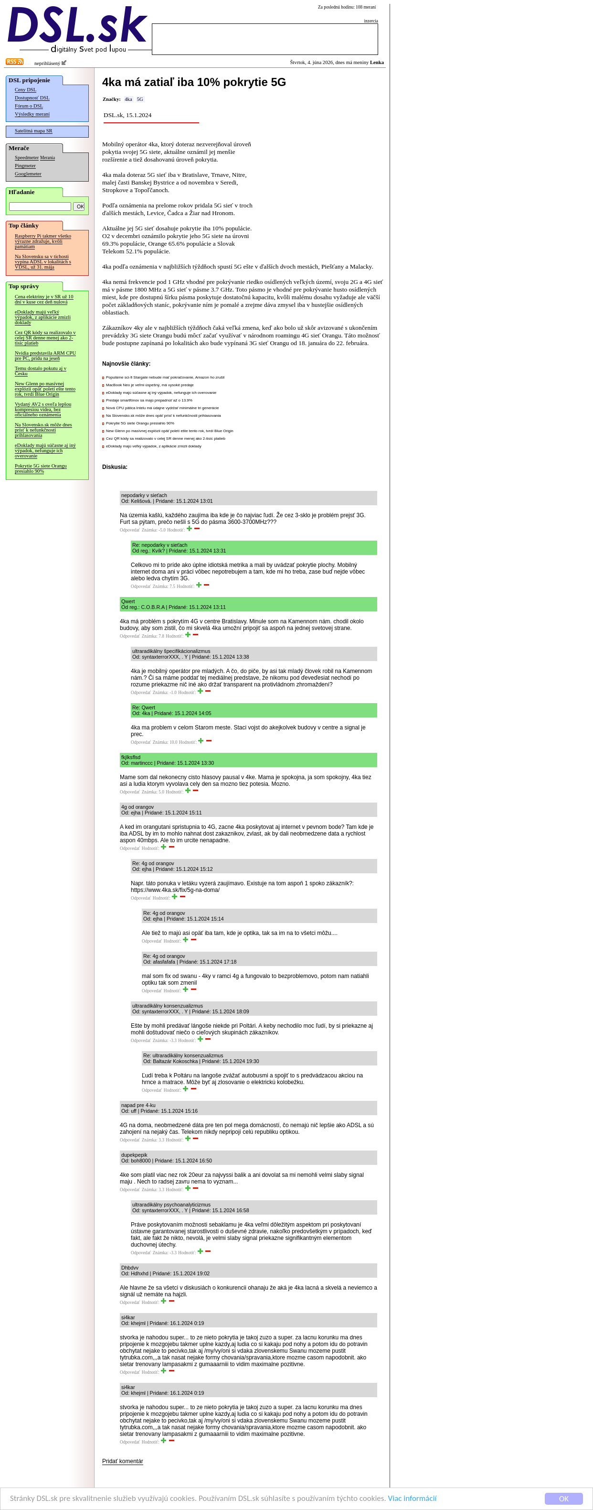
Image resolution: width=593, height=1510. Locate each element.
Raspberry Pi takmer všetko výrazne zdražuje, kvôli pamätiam (43, 241)
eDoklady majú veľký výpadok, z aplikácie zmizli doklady (43, 317)
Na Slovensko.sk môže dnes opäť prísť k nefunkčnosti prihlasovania (163, 415)
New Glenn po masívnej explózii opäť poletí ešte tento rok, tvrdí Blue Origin (45, 389)
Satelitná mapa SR (34, 130)
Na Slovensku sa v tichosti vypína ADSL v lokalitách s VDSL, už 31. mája (43, 262)
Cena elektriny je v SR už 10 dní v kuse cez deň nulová (44, 299)
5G (140, 99)
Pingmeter (25, 165)
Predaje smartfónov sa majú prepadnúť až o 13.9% (149, 400)
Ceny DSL (25, 89)
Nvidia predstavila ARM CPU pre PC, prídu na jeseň (45, 355)
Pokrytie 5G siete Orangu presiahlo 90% (41, 468)
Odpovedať (130, 530)
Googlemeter (28, 173)
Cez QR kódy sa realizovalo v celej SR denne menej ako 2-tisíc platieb (45, 338)
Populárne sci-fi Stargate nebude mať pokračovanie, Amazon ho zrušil (165, 377)
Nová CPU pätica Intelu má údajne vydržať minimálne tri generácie (162, 408)
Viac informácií (412, 1499)
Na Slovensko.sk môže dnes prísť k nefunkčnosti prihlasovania (43, 430)
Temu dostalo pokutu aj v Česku (40, 371)
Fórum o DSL (29, 106)
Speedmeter (27, 157)
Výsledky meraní (32, 114)
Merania (47, 157)
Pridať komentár (122, 1461)
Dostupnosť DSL (32, 97)
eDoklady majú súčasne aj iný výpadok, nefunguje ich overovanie (45, 450)
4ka (128, 99)
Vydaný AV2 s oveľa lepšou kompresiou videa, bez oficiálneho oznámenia (43, 409)
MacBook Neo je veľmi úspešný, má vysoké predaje (150, 385)
